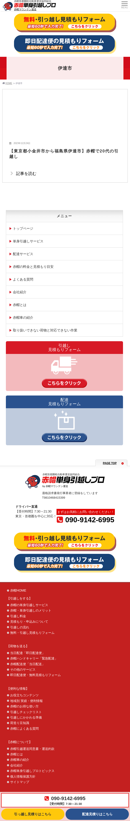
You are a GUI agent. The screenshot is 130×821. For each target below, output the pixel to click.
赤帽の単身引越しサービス (29, 605)
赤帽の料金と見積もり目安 (33, 267)
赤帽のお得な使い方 (24, 706)
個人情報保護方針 (22, 776)
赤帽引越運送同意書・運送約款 (32, 749)
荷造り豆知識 (19, 723)
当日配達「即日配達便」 (27, 653)
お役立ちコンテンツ (24, 695)
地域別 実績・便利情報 (26, 701)
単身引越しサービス (28, 241)
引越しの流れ (19, 627)
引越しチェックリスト (26, 712)
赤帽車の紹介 (23, 317)
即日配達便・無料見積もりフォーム (35, 675)
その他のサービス (22, 669)
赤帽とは (19, 305)
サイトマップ (19, 782)
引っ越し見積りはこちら (32, 814)
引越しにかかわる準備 (26, 717)
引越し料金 (18, 616)
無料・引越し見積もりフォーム (32, 632)
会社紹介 (19, 292)
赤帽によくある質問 (24, 728)
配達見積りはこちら (97, 814)
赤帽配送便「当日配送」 (27, 664)
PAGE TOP (110, 463)
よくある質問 (23, 279)
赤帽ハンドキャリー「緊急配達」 (34, 658)
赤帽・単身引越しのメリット (30, 610)
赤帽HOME (18, 590)
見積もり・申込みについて (29, 621)
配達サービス (23, 254)
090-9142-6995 (85, 520)
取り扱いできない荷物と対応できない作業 (45, 330)
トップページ (23, 228)
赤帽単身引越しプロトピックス (32, 771)
